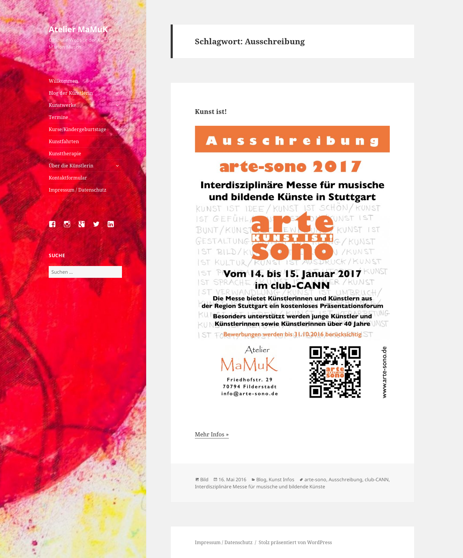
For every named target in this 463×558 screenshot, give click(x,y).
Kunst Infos (281, 479)
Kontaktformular (68, 177)
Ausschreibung (345, 479)
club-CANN (377, 479)
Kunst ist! (211, 111)
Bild (204, 479)
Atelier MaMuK (78, 29)
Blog (261, 479)
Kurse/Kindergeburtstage (77, 129)
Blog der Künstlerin (71, 93)
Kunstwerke (62, 105)
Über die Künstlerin (71, 165)
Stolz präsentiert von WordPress (295, 542)
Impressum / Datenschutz (77, 190)
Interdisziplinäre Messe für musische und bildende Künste (260, 486)
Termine (58, 117)
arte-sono (315, 479)
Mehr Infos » (212, 434)
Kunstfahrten (64, 141)
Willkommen (63, 81)
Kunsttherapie (65, 153)
